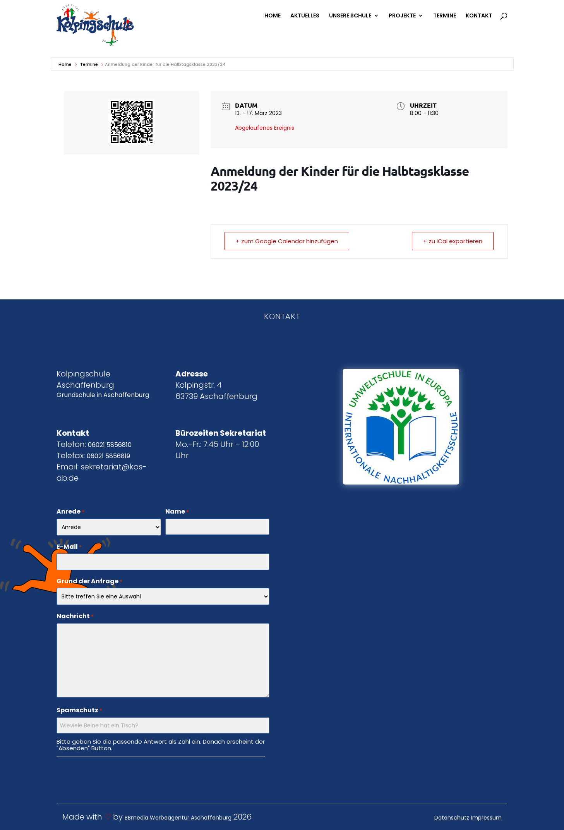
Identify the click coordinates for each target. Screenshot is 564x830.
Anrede (70, 512)
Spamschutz (79, 710)
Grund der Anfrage (89, 581)
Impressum (486, 817)
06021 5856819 (108, 456)
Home (65, 64)
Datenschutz (451, 817)
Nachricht (75, 616)
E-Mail (69, 547)
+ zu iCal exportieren (452, 241)
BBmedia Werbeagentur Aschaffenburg (178, 817)
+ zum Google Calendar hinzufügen (287, 241)
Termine (89, 64)
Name (177, 512)
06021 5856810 (110, 444)
